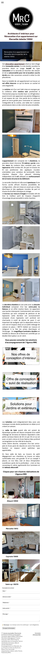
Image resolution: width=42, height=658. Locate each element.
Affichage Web (37, 634)
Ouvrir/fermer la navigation (21, 2)
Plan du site (18, 633)
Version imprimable (7, 633)
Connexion (38, 633)
